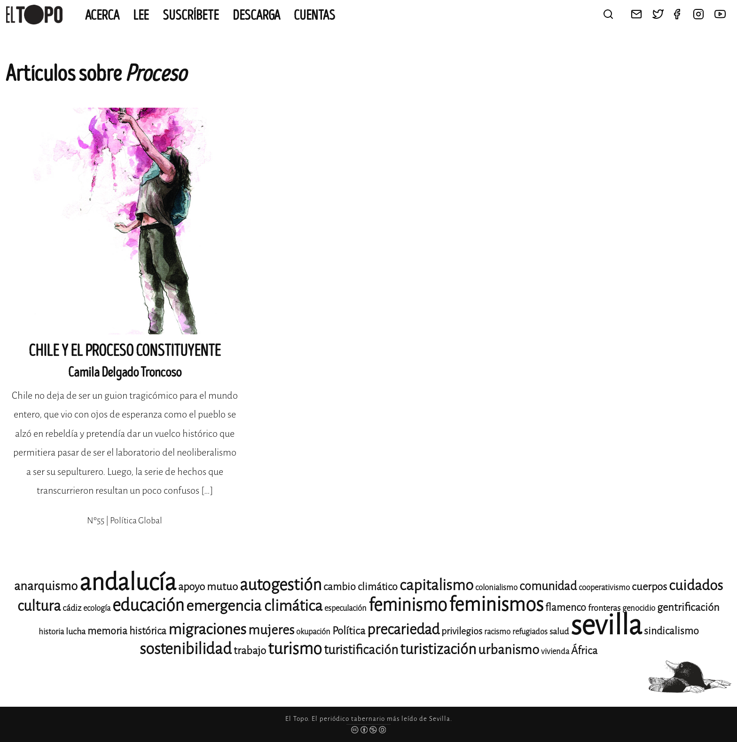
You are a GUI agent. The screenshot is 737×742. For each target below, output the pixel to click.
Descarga (256, 16)
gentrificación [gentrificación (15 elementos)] (688, 607)
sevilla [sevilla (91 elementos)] (606, 625)
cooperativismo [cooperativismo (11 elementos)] (604, 587)
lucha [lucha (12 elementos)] (76, 631)
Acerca (102, 16)
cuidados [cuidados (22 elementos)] (696, 585)
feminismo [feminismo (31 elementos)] (407, 604)
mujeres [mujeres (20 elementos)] (271, 630)
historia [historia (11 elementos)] (51, 631)
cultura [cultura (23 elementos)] (39, 606)
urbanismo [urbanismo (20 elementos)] (508, 649)
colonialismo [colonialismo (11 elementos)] (496, 587)
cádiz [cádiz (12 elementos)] (72, 608)
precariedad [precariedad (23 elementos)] (403, 629)
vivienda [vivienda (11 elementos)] (555, 651)
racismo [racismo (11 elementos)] (497, 631)
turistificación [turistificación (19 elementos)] (361, 649)
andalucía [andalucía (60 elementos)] (127, 582)
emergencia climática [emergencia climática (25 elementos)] (254, 606)
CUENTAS (314, 16)
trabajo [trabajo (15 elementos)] (250, 650)
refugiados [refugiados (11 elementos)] (530, 631)
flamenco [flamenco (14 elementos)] (565, 607)
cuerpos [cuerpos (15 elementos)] (649, 586)
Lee (141, 16)
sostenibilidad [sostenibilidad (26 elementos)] (186, 649)
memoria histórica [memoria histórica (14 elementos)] (126, 631)
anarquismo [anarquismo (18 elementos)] (46, 586)
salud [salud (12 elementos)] (559, 631)
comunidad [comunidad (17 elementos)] (548, 586)
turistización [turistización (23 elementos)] (438, 649)
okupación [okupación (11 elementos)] (313, 631)
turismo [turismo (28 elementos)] (295, 648)
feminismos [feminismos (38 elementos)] (496, 604)
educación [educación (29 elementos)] (148, 605)
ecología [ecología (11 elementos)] (96, 608)
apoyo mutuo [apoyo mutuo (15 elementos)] (208, 586)
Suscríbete (191, 16)
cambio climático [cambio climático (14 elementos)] (360, 586)
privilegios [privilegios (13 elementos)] (461, 631)
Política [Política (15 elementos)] (348, 631)
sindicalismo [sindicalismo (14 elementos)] (671, 631)
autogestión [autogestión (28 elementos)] (280, 584)
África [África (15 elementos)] (584, 650)
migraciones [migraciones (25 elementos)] (207, 629)
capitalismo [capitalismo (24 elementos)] (436, 585)
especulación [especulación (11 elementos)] (345, 608)
